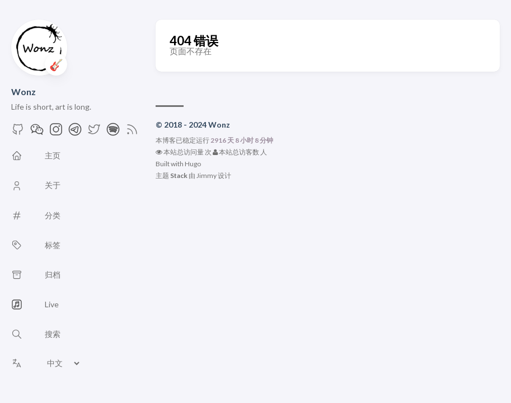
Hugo (193, 164)
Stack (178, 175)
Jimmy (206, 175)
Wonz (23, 91)
